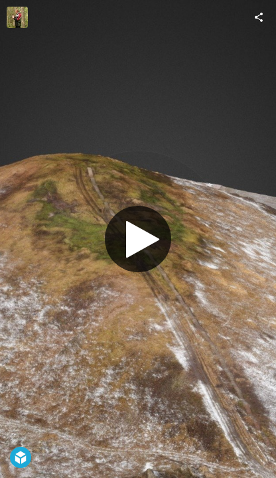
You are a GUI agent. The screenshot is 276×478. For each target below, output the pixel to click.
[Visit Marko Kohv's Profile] (17, 17)
